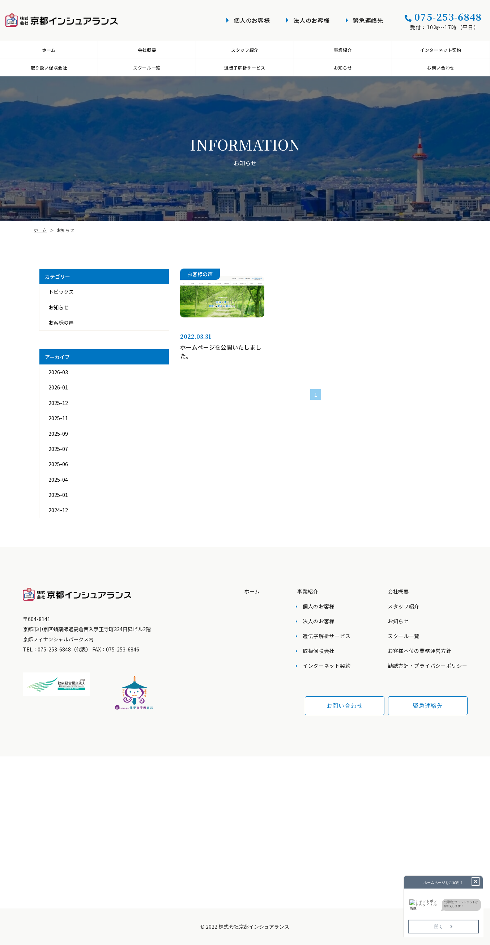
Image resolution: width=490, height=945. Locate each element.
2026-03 (58, 372)
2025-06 (58, 464)
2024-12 (58, 510)
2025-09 (58, 433)
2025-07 (58, 448)
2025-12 (58, 402)
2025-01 (58, 494)
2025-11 (58, 418)
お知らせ (58, 307)
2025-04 (58, 479)
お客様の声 (60, 322)
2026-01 (58, 387)
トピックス (60, 291)
